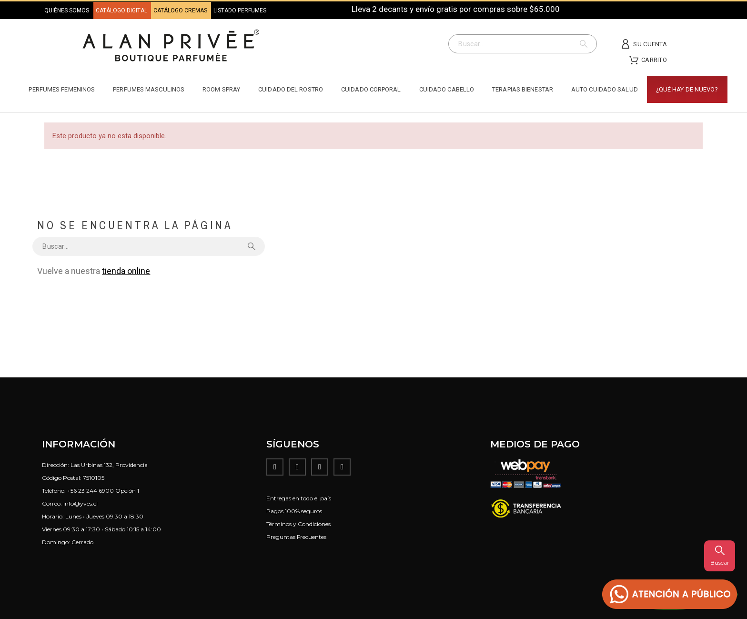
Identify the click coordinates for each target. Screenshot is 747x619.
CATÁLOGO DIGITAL (122, 10)
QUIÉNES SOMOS (66, 10)
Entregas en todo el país (298, 498)
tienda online (126, 271)
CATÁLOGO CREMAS (181, 10)
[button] (669, 594)
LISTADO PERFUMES (239, 10)
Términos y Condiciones (298, 524)
